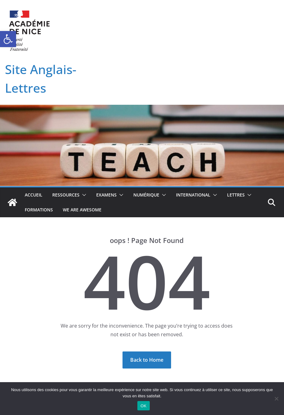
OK (143, 406)
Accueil (33, 195)
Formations (39, 210)
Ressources (66, 195)
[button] (8, 39)
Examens (106, 195)
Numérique (146, 195)
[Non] (276, 398)
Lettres (236, 195)
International (193, 195)
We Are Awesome (82, 210)
